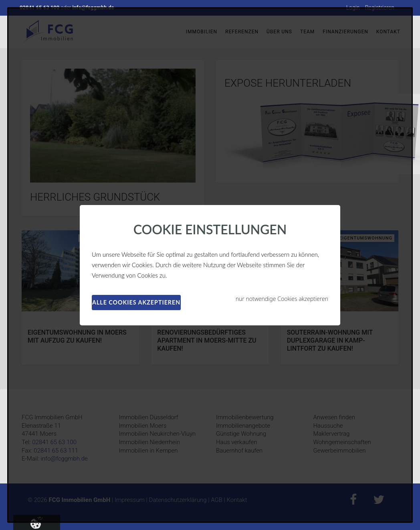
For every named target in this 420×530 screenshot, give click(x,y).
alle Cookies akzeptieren (136, 302)
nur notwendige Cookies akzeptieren (282, 299)
